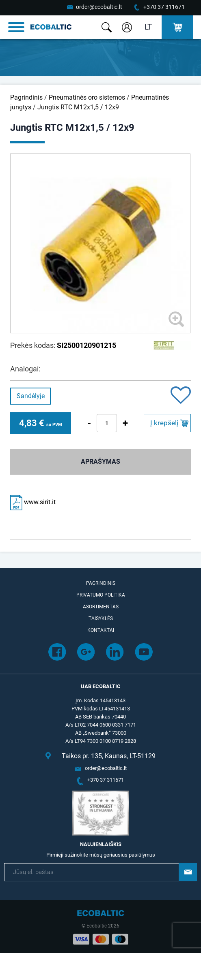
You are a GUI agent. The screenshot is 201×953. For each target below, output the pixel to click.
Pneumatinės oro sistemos (87, 97)
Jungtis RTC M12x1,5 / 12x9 (78, 107)
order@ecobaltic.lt (99, 7)
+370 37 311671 (164, 7)
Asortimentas (101, 607)
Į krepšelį (164, 423)
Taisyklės (101, 618)
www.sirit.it (33, 502)
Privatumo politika (100, 595)
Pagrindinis (26, 97)
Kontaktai (100, 630)
